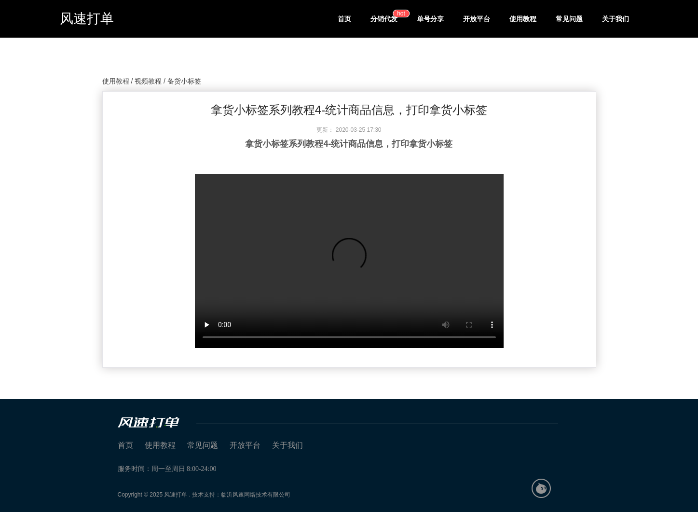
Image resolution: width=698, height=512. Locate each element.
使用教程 (522, 19)
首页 (344, 19)
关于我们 (615, 19)
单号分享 (430, 19)
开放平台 (476, 19)
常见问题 (569, 19)
